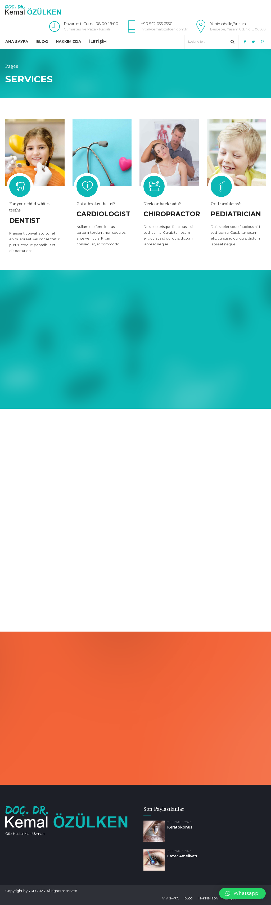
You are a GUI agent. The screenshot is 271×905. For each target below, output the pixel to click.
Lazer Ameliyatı (182, 856)
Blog (42, 41)
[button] (242, 893)
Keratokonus (179, 827)
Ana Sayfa (16, 41)
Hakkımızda (68, 41)
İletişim (98, 41)
